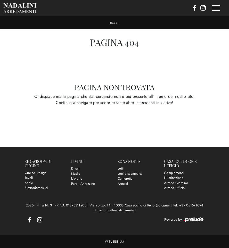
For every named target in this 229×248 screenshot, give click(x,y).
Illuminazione (173, 177)
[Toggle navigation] (216, 8)
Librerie (76, 178)
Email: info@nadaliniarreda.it (115, 210)
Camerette (125, 178)
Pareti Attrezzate (83, 183)
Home (113, 23)
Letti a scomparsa (130, 173)
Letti (121, 168)
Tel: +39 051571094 (188, 205)
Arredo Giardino (176, 182)
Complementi (174, 172)
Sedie (29, 182)
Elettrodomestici (36, 187)
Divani (75, 168)
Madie (75, 173)
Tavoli (29, 177)
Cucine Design (35, 172)
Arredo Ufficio (174, 187)
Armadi (123, 183)
